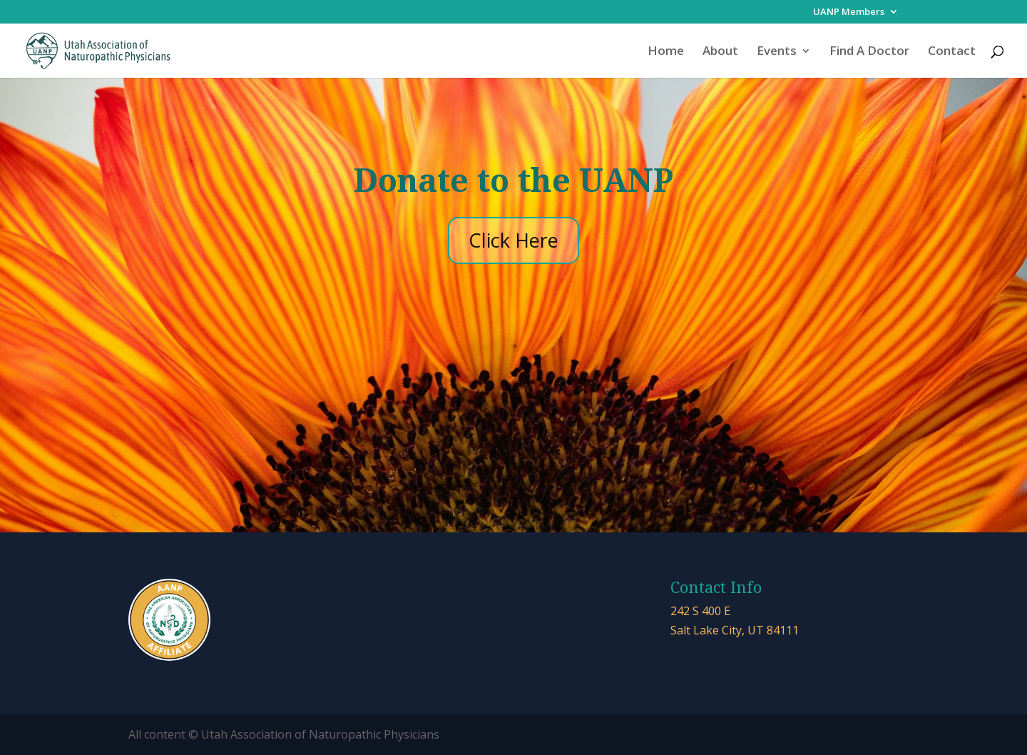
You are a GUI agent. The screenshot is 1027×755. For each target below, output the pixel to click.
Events (777, 52)
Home (666, 52)
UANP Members (848, 12)
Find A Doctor (869, 52)
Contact (952, 52)
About (720, 52)
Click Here (513, 240)
